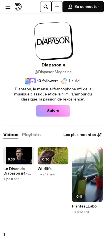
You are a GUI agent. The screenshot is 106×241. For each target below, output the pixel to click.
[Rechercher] (45, 6)
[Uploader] (57, 6)
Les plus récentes (83, 135)
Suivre (53, 110)
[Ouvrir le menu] (7, 6)
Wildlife (45, 169)
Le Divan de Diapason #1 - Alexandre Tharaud (15, 171)
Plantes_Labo (84, 206)
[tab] (10, 135)
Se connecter (83, 7)
